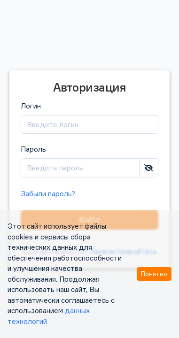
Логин (89, 118)
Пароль (89, 161)
